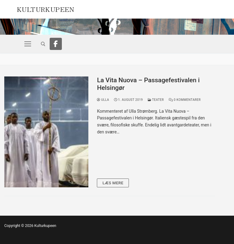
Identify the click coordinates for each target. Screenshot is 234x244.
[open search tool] (43, 44)
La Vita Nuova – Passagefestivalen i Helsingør (148, 84)
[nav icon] (28, 43)
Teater (156, 99)
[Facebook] (56, 44)
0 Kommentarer (185, 99)
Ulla (103, 99)
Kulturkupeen (45, 8)
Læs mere (112, 183)
